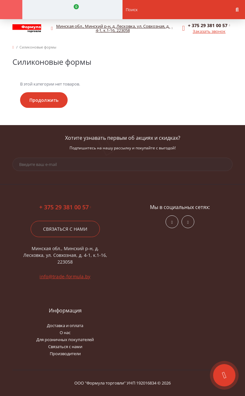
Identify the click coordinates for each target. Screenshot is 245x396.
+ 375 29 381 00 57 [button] (65, 207)
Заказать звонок (209, 31)
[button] (113, 28)
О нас (65, 332)
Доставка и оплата (65, 325)
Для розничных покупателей (65, 339)
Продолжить (43, 100)
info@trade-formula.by (65, 276)
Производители (65, 353)
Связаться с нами (65, 229)
